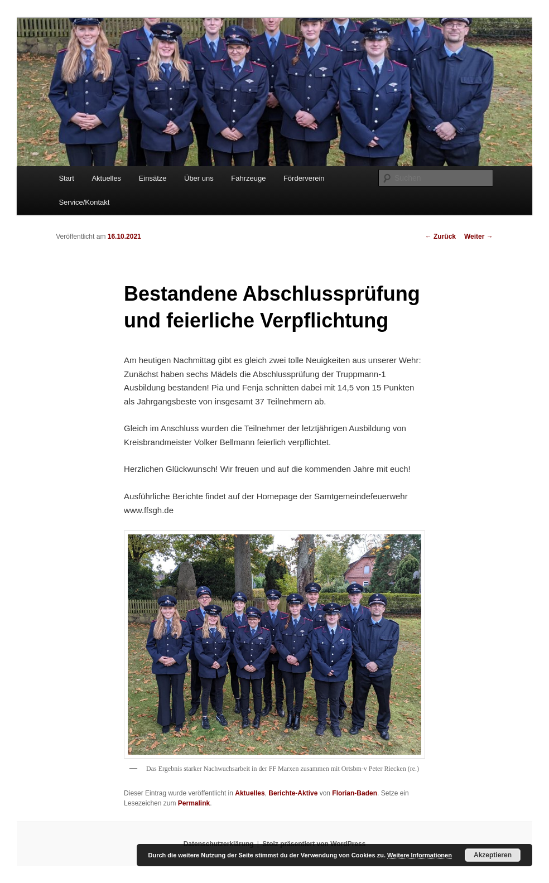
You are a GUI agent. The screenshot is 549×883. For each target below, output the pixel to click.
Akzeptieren (493, 855)
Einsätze (153, 178)
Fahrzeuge (248, 178)
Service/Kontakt (84, 202)
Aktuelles (106, 178)
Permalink (194, 803)
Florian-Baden (354, 793)
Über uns (199, 178)
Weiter (478, 236)
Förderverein (304, 178)
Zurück (440, 236)
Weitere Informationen (419, 855)
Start (66, 178)
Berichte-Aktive (292, 793)
